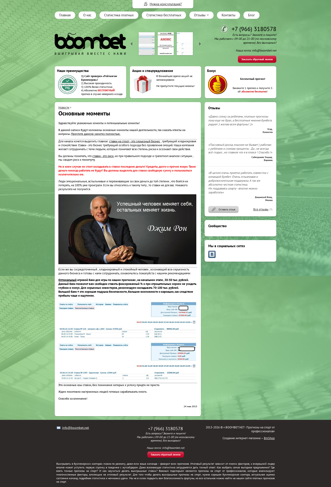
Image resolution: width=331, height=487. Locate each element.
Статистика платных (119, 15)
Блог (251, 15)
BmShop (269, 438)
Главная (65, 15)
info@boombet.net (75, 428)
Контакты (228, 15)
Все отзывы (260, 209)
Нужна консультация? (166, 4)
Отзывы (199, 15)
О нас (87, 15)
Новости (63, 107)
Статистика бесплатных (163, 15)
